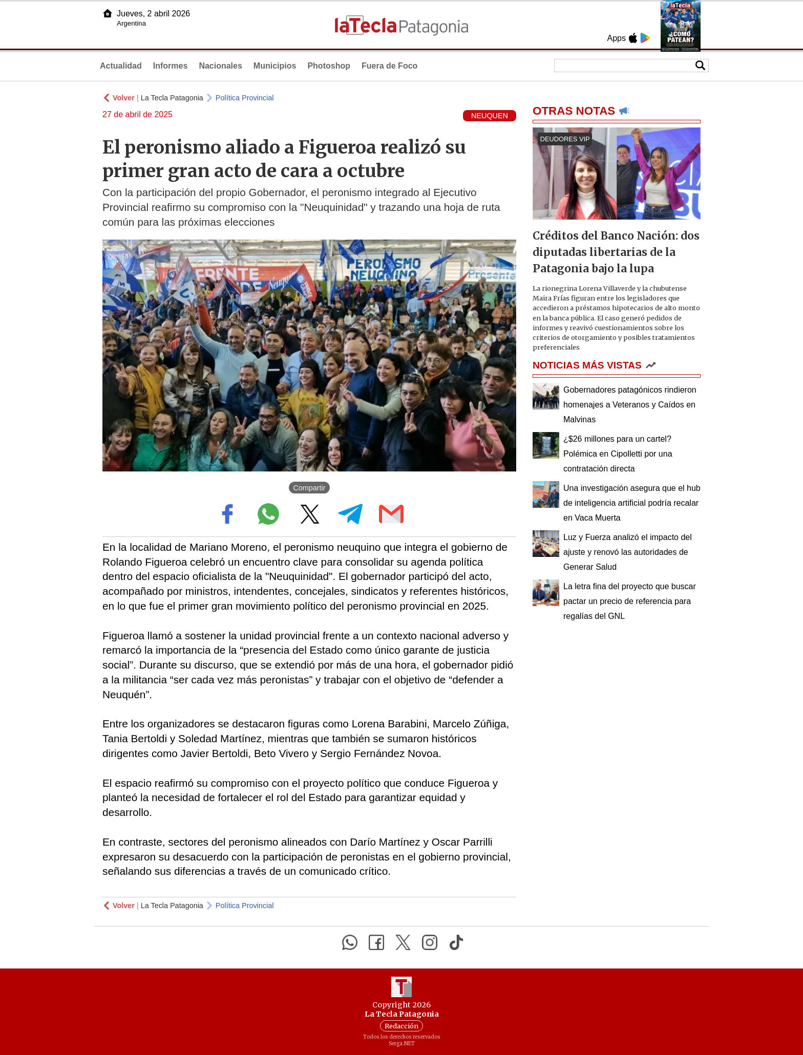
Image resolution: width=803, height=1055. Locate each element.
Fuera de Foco (389, 65)
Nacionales (220, 65)
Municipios (275, 65)
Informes (170, 65)
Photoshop (328, 65)
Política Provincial (245, 98)
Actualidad (121, 65)
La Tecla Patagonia (172, 98)
